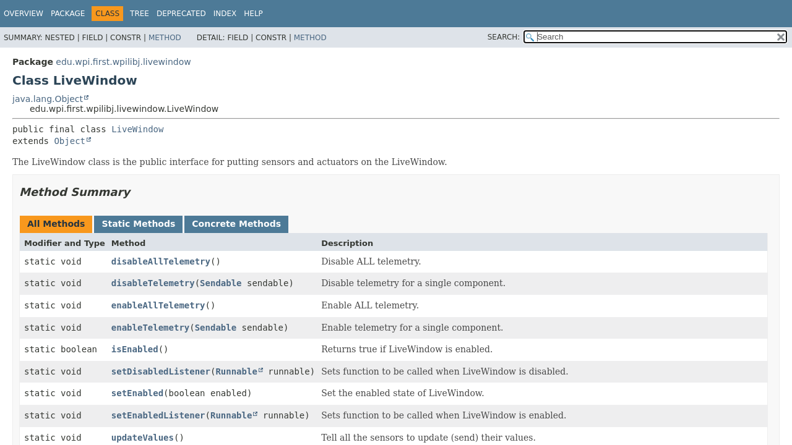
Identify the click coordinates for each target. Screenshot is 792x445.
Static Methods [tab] (138, 224)
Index (225, 13)
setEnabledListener (158, 415)
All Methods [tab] (56, 224)
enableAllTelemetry (158, 305)
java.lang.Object (47, 99)
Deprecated (181, 13)
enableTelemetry (150, 328)
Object (69, 141)
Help (253, 13)
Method (164, 37)
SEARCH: (504, 37)
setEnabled (137, 393)
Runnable (236, 371)
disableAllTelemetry (160, 261)
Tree (139, 13)
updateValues (142, 438)
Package (68, 13)
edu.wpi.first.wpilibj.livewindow (123, 62)
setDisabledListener (160, 371)
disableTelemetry (153, 283)
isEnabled (134, 349)
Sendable (220, 283)
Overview (23, 13)
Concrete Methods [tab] (236, 224)
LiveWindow (137, 129)
